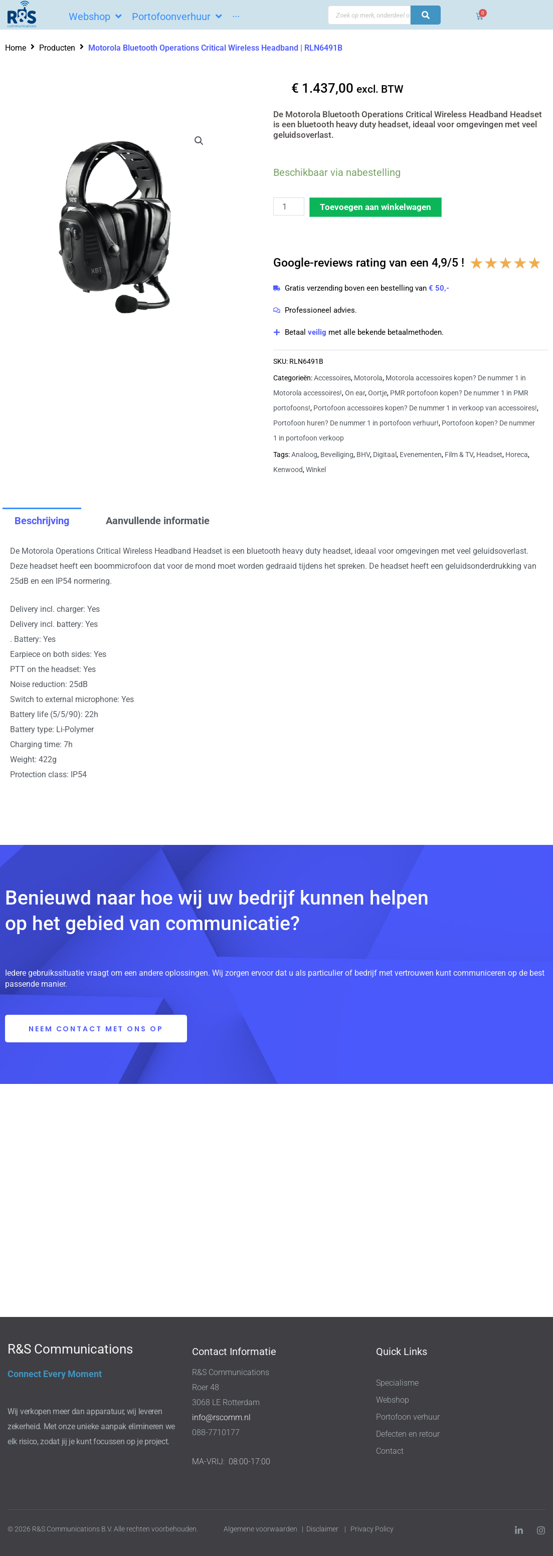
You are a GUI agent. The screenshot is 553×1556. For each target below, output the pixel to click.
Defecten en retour (408, 1434)
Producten (57, 48)
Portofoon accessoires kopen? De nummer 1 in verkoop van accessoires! (425, 408)
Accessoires (332, 378)
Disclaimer (322, 1529)
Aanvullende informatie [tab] (158, 521)
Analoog (304, 455)
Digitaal (385, 455)
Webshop (392, 1400)
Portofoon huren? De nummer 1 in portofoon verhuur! (356, 423)
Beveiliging (336, 455)
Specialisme (397, 1383)
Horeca (516, 455)
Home (15, 48)
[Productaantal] (288, 206)
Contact (390, 1451)
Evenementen (421, 455)
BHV (363, 455)
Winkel (316, 470)
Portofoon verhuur (408, 1417)
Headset (489, 455)
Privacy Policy (372, 1529)
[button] (199, 141)
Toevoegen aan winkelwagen (375, 207)
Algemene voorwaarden (260, 1529)
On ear (355, 393)
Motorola (368, 378)
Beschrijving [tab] (42, 521)
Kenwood (288, 470)
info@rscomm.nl (221, 1417)
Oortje (377, 393)
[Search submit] (426, 15)
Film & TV (459, 455)
